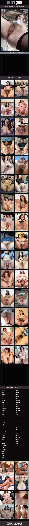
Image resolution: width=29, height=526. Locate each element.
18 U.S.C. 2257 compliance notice (15, 524)
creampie (18, 402)
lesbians (17, 416)
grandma (4, 420)
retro (3, 439)
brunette (17, 392)
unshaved (4, 455)
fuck (3, 414)
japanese (4, 433)
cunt (17, 404)
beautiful (4, 408)
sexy (3, 441)
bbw (3, 404)
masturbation (19, 418)
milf (16, 422)
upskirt (3, 457)
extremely (18, 410)
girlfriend (4, 416)
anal (3, 392)
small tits (4, 445)
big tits (3, 410)
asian (3, 396)
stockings (4, 449)
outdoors (18, 431)
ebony (17, 406)
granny (3, 422)
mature (17, 420)
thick (3, 451)
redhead (3, 437)
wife (17, 443)
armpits (3, 394)
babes (3, 402)
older (17, 429)
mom (17, 424)
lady (3, 435)
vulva (17, 441)
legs (17, 414)
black (3, 412)
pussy (17, 435)
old (16, 427)
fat (16, 412)
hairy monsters (5, 425)
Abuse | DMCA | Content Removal (14, 523)
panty (17, 433)
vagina (3, 459)
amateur (3, 390)
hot (2, 429)
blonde (17, 390)
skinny (3, 443)
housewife (4, 431)
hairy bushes (4, 424)
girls (3, 418)
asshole (3, 400)
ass (2, 398)
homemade (4, 427)
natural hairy (18, 425)
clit (16, 398)
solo (3, 447)
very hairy (18, 437)
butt (17, 394)
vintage (17, 439)
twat (3, 453)
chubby (17, 396)
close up (18, 400)
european (18, 408)
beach (3, 406)
